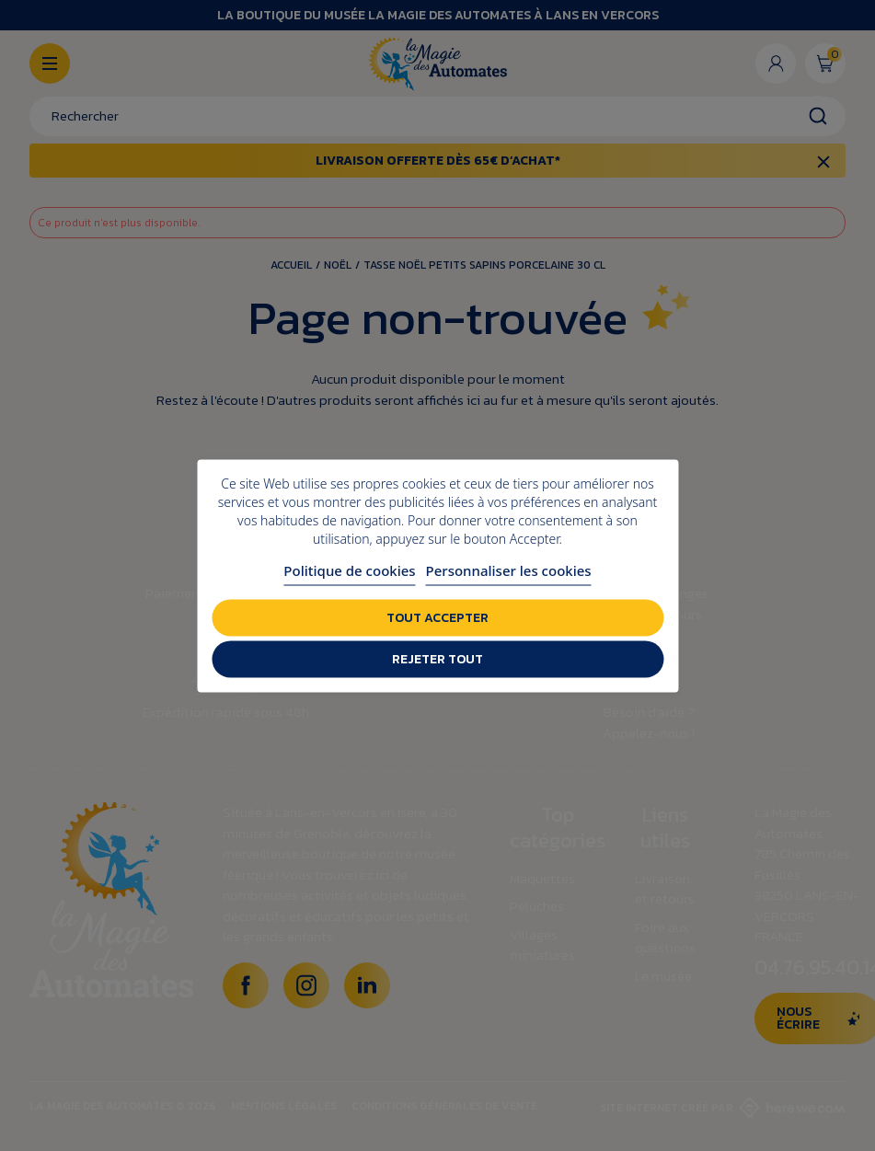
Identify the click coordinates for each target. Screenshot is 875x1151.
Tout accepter (437, 617)
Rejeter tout (437, 658)
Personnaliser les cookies (509, 569)
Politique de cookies (349, 569)
